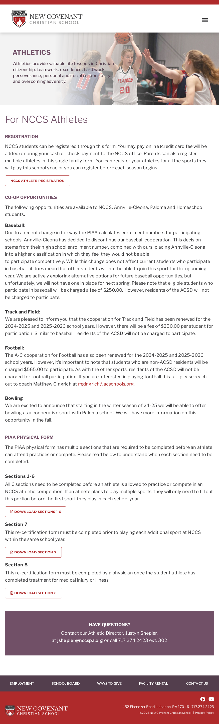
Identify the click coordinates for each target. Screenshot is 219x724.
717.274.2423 (202, 706)
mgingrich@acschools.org (106, 384)
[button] (205, 20)
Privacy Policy (204, 712)
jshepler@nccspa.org (80, 640)
